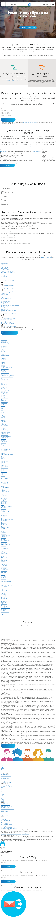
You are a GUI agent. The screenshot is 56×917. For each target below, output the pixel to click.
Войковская (3, 388)
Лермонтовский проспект (7, 449)
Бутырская (3, 380)
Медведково (3, 465)
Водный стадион (4, 387)
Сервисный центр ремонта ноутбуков (9, 828)
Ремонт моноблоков (5, 778)
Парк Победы (4, 501)
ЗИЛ (2, 408)
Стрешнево (3, 555)
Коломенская (4, 424)
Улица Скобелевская (5, 584)
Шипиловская (4, 606)
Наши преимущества (5, 820)
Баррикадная (4, 358)
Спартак (2, 551)
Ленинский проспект (5, 448)
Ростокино (3, 532)
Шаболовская (4, 604)
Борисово (3, 370)
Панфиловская (4, 498)
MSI (1, 791)
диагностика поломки (45, 79)
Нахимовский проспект (6, 477)
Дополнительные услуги (6, 786)
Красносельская (4, 433)
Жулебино (3, 407)
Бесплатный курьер (5, 804)
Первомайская (4, 503)
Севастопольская (5, 540)
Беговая (2, 361)
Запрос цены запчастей (6, 806)
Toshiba (2, 797)
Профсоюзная (4, 524)
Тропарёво (3, 572)
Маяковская (3, 464)
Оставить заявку (4, 854)
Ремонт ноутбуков (5, 774)
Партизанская (4, 502)
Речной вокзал (4, 530)
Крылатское (3, 438)
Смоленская (3, 545)
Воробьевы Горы (5, 394)
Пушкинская (3, 526)
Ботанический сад (5, 372)
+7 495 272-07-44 (48, 4)
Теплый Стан (4, 567)
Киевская (3, 420)
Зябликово (3, 411)
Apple (2, 789)
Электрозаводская (5, 611)
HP (1, 793)
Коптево (3, 428)
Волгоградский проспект (6, 390)
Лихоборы (3, 452)
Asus (2, 790)
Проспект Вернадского (6, 522)
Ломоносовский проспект (7, 454)
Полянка (3, 516)
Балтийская (3, 357)
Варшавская (3, 382)
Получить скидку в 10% (28, 27)
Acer (2, 787)
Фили (2, 589)
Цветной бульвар (5, 596)
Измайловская (4, 413)
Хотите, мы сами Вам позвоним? (9, 332)
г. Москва (51, 1)
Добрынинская (4, 401)
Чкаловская (3, 602)
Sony (2, 795)
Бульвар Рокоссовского (6, 378)
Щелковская (3, 609)
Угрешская (3, 578)
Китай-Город (3, 421)
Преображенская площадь (7, 519)
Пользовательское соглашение (30, 122)
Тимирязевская (4, 569)
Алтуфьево (3, 347)
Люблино (3, 458)
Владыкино (3, 386)
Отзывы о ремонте (5, 819)
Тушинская (3, 577)
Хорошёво (3, 593)
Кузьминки (3, 442)
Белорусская (3, 363)
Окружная (3, 489)
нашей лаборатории (37, 151)
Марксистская (4, 460)
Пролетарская (4, 520)
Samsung (3, 799)
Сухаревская (3, 559)
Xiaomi (2, 801)
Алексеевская (4, 345)
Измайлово (3, 412)
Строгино (3, 556)
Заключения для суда (5, 807)
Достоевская (3, 404)
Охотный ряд (4, 495)
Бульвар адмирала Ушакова (7, 375)
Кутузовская (3, 446)
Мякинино (3, 473)
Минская (3, 469)
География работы (5, 823)
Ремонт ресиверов (5, 779)
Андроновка (3, 349)
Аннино (2, 350)
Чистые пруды (4, 601)
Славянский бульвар (5, 544)
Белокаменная (4, 362)
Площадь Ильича (5, 512)
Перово (2, 504)
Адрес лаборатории (5, 818)
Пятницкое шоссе (5, 527)
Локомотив (3, 453)
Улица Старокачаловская (6, 585)
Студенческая (4, 557)
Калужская (3, 415)
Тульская (3, 574)
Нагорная (3, 475)
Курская (2, 445)
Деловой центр (4, 398)
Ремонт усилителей (5, 781)
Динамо (2, 399)
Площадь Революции (6, 514)
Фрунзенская (4, 592)
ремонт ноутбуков (28, 146)
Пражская (3, 518)
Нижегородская (4, 478)
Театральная (4, 564)
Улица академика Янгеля (6, 581)
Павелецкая (3, 497)
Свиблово (3, 539)
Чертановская (4, 598)
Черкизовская (4, 597)
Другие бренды (25, 834)
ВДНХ (2, 383)
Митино (2, 470)
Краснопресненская (5, 432)
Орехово (3, 493)
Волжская (3, 391)
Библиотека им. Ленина (6, 367)
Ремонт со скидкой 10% (6, 803)
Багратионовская (5, 355)
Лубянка (2, 456)
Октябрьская (4, 490)
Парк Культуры (4, 499)
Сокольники (3, 549)
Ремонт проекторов (5, 777)
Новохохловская (4, 485)
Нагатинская (3, 474)
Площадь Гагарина (5, 511)
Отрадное (3, 494)
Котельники (3, 429)
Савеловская (4, 536)
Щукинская (3, 610)
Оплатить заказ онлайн (6, 1)
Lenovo (2, 794)
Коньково (3, 427)
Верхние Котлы (4, 384)
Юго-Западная (4, 613)
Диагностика (3, 151)
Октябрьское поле (5, 491)
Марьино (3, 462)
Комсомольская (4, 425)
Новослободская (4, 483)
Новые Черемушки (5, 487)
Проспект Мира (4, 523)
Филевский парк (4, 588)
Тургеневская (4, 576)
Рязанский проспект (5, 535)
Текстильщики (4, 565)
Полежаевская (4, 515)
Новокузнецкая (4, 482)
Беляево (3, 365)
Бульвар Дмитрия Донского (7, 376)
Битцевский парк (5, 368)
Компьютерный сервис (6, 826)
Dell (1, 798)
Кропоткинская (4, 437)
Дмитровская (4, 400)
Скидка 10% (12, 4)
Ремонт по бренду (5, 785)
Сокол (2, 547)
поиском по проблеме (46, 257)
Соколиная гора (4, 548)
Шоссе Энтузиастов (5, 607)
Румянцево (3, 534)
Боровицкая (3, 371)
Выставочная (4, 395)
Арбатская (3, 351)
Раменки (3, 528)
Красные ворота (4, 434)
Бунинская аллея (4, 379)
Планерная (3, 510)
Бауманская (3, 359)
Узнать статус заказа (5, 811)
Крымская (3, 440)
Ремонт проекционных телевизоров (9, 782)
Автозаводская (4, 341)
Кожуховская (4, 423)
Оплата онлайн (4, 815)
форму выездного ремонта (12, 80)
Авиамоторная (4, 339)
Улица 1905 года (4, 580)
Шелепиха (3, 605)
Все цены (7, 165)
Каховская (3, 417)
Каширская (3, 419)
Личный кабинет (16, 1)
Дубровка (3, 405)
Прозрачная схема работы (7, 822)
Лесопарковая (4, 450)
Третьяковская (4, 570)
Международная (4, 466)
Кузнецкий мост (4, 441)
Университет (4, 586)
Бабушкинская (4, 354)
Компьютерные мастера (6, 824)
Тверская (3, 563)
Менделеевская (4, 468)
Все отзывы (8, 746)
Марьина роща (4, 461)
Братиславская (4, 374)
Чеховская (3, 600)
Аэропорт (3, 353)
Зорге (2, 409)
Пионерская (3, 508)
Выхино (2, 396)
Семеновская (4, 541)
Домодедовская (4, 403)
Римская (2, 531)
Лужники (3, 457)
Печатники (3, 507)
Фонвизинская (4, 590)
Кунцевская (3, 444)
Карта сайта (3, 834)
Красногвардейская (5, 431)
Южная (2, 614)
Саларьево (3, 537)
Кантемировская (4, 416)
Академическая (4, 342)
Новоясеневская (4, 486)
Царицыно (3, 594)
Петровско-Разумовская (6, 506)
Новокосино (3, 481)
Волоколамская (4, 392)
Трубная (2, 573)
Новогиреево (4, 479)
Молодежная (4, 471)
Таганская (3, 561)
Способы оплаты (4, 814)
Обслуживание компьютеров (7, 808)
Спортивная (3, 552)
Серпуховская (4, 543)
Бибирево (3, 366)
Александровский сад (6, 343)
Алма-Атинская (4, 346)
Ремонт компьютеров (6, 775)
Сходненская (4, 560)
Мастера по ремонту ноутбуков (8, 827)
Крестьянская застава (6, 436)
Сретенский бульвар (5, 553)
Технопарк (3, 568)
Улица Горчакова (5, 582)
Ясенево (3, 615)
